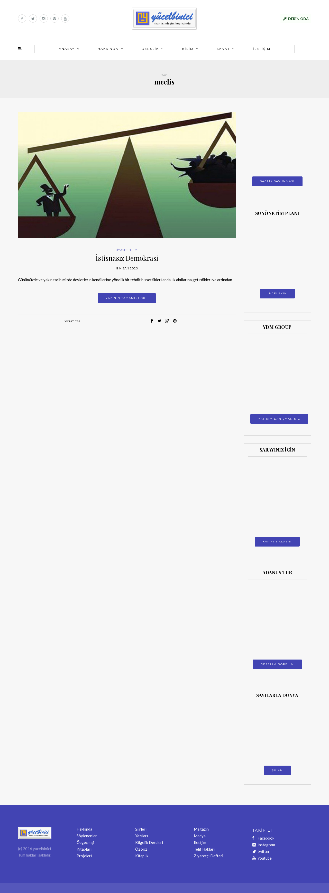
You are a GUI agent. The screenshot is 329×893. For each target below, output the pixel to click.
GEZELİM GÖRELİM (277, 664)
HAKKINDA (108, 49)
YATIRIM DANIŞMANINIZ (279, 418)
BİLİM (188, 49)
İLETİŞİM (261, 49)
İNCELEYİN (277, 293)
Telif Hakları (204, 849)
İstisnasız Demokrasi (127, 257)
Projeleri (84, 855)
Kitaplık (141, 855)
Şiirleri (141, 829)
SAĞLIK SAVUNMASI (277, 181)
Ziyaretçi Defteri (208, 855)
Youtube (262, 858)
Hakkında (84, 829)
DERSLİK (150, 49)
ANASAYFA (69, 49)
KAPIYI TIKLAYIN (277, 541)
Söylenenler (87, 835)
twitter (261, 851)
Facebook (263, 838)
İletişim (200, 842)
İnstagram (263, 844)
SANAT (223, 49)
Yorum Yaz (72, 321)
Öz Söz (141, 849)
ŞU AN (277, 770)
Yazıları (141, 835)
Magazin (201, 829)
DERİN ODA (298, 18)
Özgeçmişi (85, 842)
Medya (200, 835)
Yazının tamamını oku (127, 298)
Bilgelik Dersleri (149, 842)
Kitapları (84, 849)
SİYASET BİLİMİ (127, 250)
